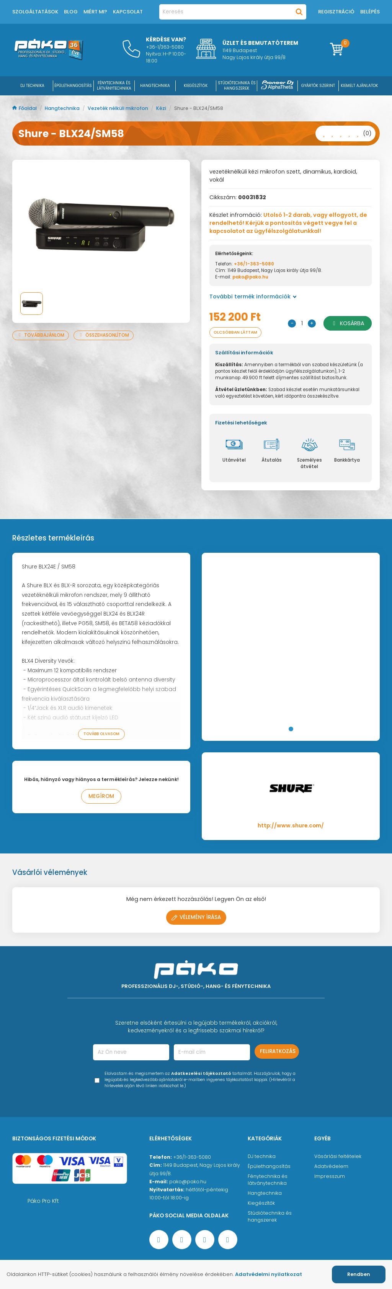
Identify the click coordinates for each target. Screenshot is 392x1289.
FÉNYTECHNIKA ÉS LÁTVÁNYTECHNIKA (114, 85)
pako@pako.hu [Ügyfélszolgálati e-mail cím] (187, 1181)
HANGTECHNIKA (155, 85)
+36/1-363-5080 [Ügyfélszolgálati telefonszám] (192, 1157)
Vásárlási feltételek (337, 1156)
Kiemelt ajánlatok (359, 85)
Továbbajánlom (40, 335)
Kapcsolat (128, 11)
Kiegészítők (261, 1203)
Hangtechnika (63, 108)
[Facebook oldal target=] (158, 1239)
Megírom (101, 796)
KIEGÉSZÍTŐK (195, 85)
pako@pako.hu (250, 277)
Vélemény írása (196, 917)
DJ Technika (32, 85)
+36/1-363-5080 (254, 264)
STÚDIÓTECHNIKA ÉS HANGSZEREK (237, 85)
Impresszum (329, 1176)
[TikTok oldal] (227, 1239)
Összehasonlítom (103, 335)
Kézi (161, 108)
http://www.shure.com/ (291, 825)
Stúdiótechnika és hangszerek (270, 1216)
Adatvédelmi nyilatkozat (268, 1274)
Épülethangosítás (269, 1166)
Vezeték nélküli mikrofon (118, 108)
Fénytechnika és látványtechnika (267, 1179)
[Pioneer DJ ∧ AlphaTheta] (277, 85)
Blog (71, 11)
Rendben (358, 1274)
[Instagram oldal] (204, 1239)
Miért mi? (95, 11)
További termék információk (253, 296)
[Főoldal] (48, 58)
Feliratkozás (278, 1051)
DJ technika (262, 1156)
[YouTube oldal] (181, 1239)
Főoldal (25, 108)
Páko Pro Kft (43, 1201)
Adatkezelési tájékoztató (201, 1073)
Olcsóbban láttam (236, 332)
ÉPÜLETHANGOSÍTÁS (73, 85)
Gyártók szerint (318, 85)
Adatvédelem (331, 1166)
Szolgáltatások (35, 11)
